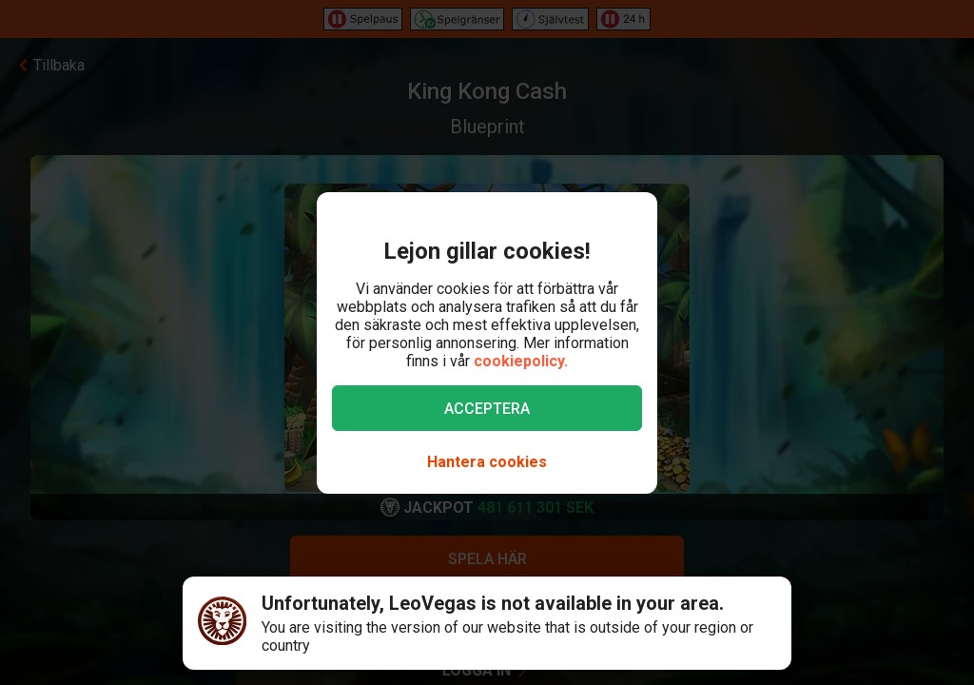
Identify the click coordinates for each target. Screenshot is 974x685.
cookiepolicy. (521, 361)
